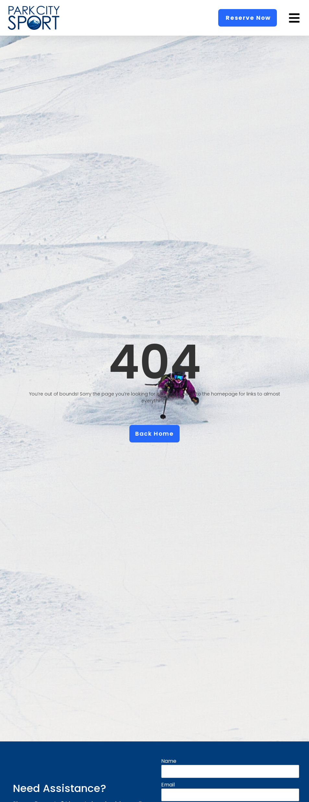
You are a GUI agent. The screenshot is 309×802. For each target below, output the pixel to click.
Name (168, 761)
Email (168, 784)
